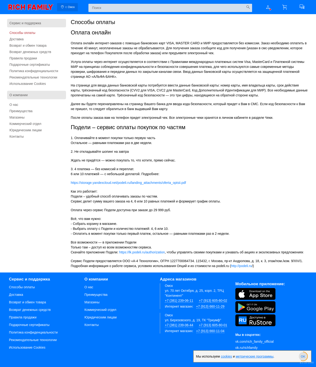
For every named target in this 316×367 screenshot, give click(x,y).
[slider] (303, 356)
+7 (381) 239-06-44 (179, 325)
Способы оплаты (22, 33)
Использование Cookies (27, 84)
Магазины (17, 117)
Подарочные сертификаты (29, 64)
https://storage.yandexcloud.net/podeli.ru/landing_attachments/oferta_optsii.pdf (128, 183)
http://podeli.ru (241, 266)
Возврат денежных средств (30, 52)
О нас (13, 105)
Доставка (16, 39)
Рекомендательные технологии (33, 77)
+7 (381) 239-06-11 (179, 300)
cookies (226, 356)
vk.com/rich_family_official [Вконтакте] (254, 341)
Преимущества (21, 111)
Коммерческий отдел (25, 124)
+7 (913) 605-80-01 (213, 325)
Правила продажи (23, 58)
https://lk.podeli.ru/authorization (142, 252)
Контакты (16, 136)
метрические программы (254, 356)
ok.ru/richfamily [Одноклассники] (246, 348)
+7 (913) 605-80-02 (213, 300)
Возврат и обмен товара (27, 45)
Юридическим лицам (25, 130)
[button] (268, 7)
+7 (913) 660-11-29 (210, 306)
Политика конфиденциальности (33, 71)
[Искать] (248, 7)
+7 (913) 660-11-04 (210, 331)
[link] (30, 7)
